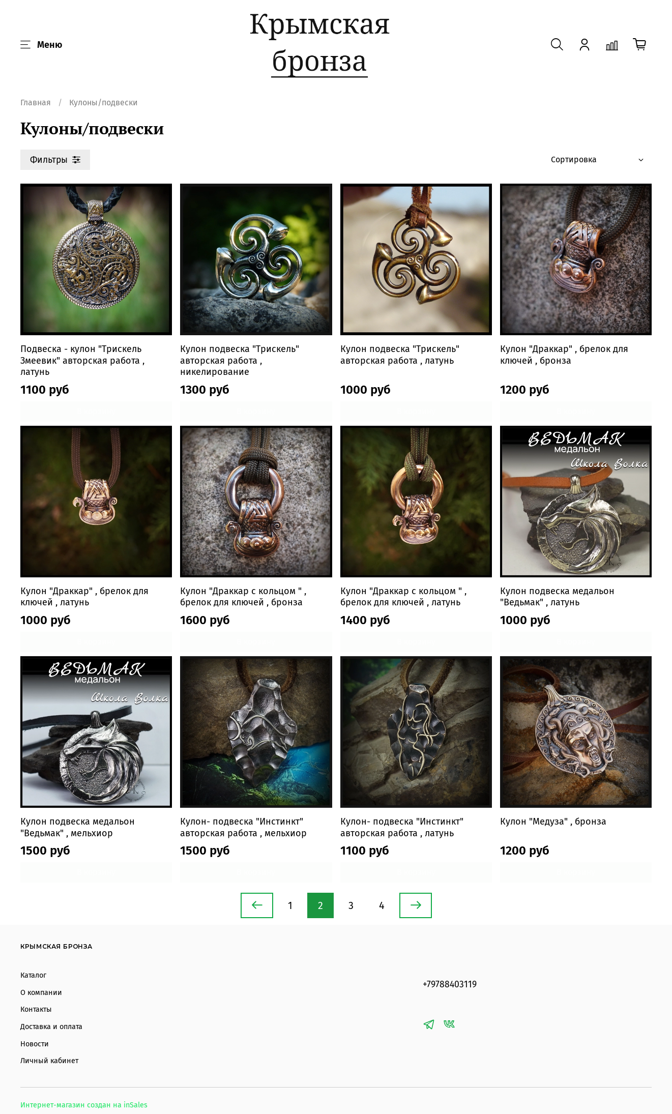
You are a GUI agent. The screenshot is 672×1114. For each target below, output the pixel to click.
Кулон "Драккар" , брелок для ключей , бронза (564, 354)
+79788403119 (450, 984)
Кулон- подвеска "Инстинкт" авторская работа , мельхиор (243, 827)
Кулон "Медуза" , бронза (553, 821)
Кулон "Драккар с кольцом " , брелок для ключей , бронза (243, 596)
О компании (41, 992)
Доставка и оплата (51, 1026)
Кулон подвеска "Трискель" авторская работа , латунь (399, 354)
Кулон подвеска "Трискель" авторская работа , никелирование (239, 360)
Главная (35, 102)
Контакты (36, 1009)
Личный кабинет (49, 1061)
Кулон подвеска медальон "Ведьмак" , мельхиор (77, 827)
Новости (34, 1044)
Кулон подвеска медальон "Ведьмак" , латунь (557, 596)
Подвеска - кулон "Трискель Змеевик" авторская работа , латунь (82, 360)
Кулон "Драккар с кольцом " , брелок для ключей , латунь (403, 596)
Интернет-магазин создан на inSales (84, 1105)
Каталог (33, 975)
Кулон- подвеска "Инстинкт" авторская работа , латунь (401, 827)
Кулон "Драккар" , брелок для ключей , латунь (84, 596)
